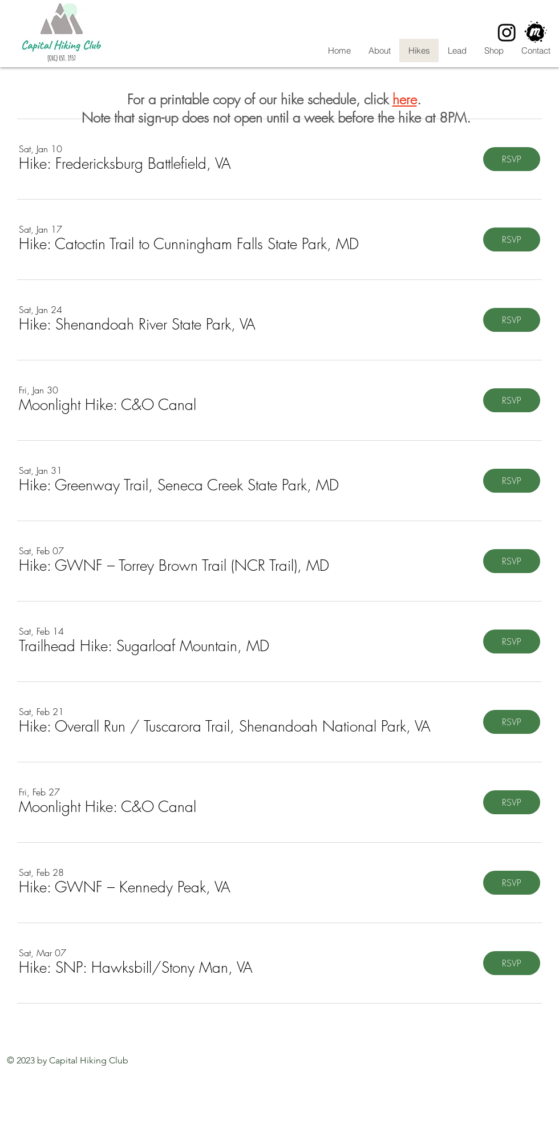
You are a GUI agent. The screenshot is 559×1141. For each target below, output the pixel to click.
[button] (125, 163)
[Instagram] (507, 32)
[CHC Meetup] (536, 32)
